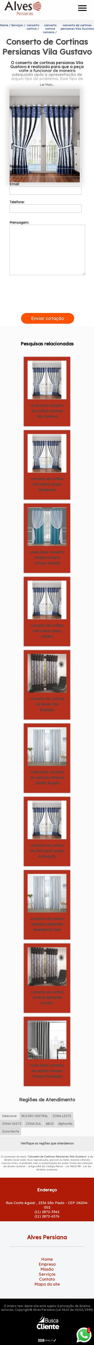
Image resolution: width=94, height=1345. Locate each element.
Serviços (47, 1274)
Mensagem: (47, 247)
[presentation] (48, 307)
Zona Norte (10, 1131)
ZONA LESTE (61, 1116)
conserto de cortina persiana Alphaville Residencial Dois (47, 924)
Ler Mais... (47, 85)
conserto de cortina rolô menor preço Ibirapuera (47, 484)
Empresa (47, 1264)
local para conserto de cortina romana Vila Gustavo (47, 411)
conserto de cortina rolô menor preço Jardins (47, 631)
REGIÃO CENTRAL (34, 1116)
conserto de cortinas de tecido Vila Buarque (47, 704)
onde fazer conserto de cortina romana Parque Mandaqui (47, 1071)
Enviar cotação (47, 318)
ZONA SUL (33, 1124)
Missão (47, 1269)
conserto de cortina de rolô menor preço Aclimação (47, 851)
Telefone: (45, 206)
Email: (45, 188)
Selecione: (9, 1116)
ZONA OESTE (12, 1124)
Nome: (45, 170)
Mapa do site (47, 1284)
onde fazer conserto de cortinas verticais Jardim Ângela (47, 777)
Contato (47, 1279)
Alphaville (65, 1124)
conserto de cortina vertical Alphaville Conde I (47, 997)
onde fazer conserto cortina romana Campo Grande (47, 557)
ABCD (50, 1124)
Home (47, 1259)
